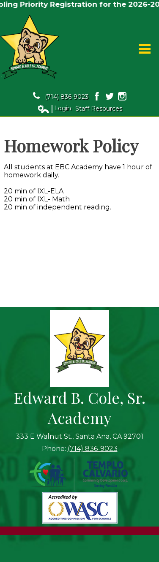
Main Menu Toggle (145, 49)
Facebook (97, 96)
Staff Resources (98, 108)
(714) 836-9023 (60, 96)
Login (54, 108)
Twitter (109, 96)
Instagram (122, 96)
